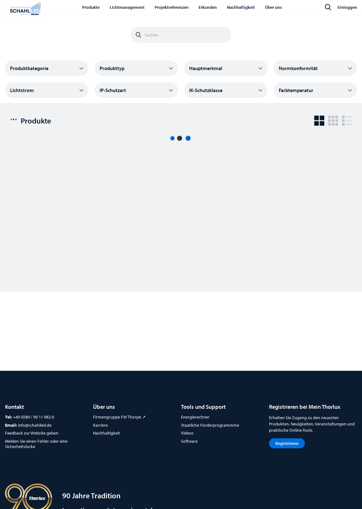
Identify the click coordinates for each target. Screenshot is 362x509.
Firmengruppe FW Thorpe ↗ (119, 417)
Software (189, 441)
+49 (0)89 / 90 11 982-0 (33, 417)
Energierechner (195, 417)
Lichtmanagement (127, 7)
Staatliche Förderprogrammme (210, 425)
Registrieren (287, 443)
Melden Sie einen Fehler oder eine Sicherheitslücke (36, 444)
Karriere (100, 425)
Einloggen (347, 7)
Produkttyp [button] (112, 68)
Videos (187, 433)
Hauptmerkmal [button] (205, 68)
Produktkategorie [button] (29, 68)
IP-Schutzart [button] (113, 90)
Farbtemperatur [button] (296, 90)
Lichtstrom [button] (22, 90)
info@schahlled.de (35, 425)
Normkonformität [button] (298, 68)
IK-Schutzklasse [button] (205, 90)
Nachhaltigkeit (106, 433)
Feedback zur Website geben (31, 433)
